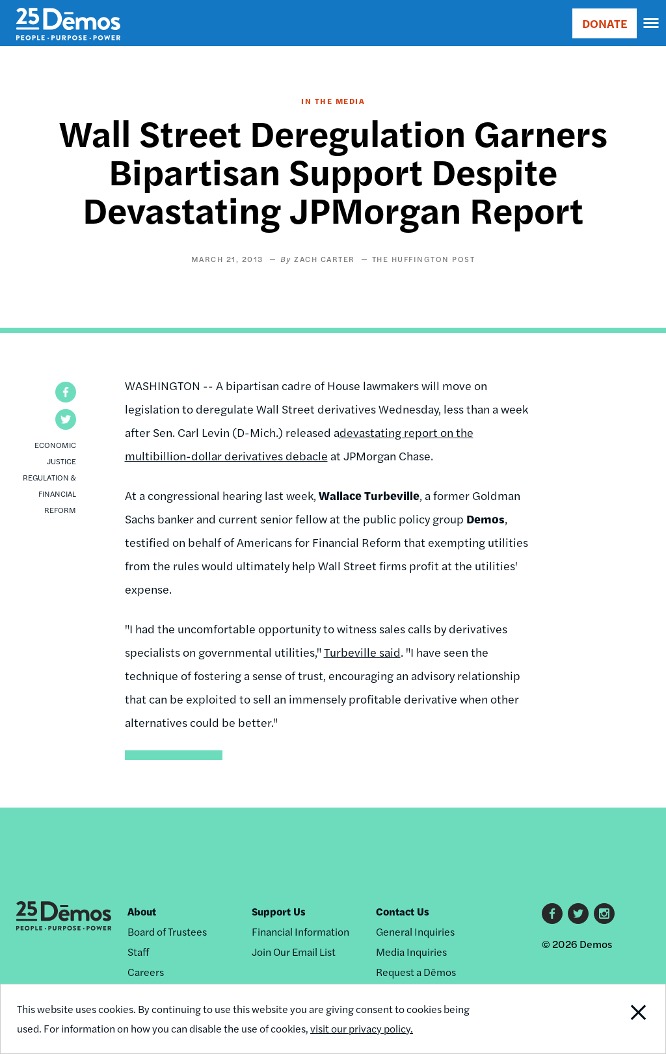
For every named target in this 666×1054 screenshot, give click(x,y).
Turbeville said (362, 652)
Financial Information (300, 931)
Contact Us (402, 911)
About (141, 911)
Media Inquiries (411, 951)
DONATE (604, 23)
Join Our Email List (294, 951)
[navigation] (651, 23)
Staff (138, 951)
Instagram (604, 913)
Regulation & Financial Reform (49, 493)
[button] (65, 392)
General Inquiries (415, 931)
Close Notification (603, 1018)
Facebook (552, 913)
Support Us (279, 911)
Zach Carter (324, 259)
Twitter (578, 913)
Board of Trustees (167, 931)
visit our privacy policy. (361, 1028)
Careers (145, 971)
